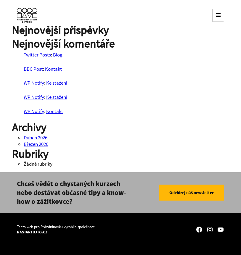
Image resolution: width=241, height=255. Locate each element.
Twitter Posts (37, 54)
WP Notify (34, 83)
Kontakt (53, 69)
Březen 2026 (36, 144)
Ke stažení (56, 83)
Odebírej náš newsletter (191, 192)
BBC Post (33, 69)
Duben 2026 (35, 137)
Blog (57, 54)
